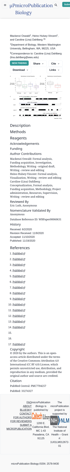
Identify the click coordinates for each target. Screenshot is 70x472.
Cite (55, 63)
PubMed (19, 253)
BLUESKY (26, 410)
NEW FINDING (19, 63)
